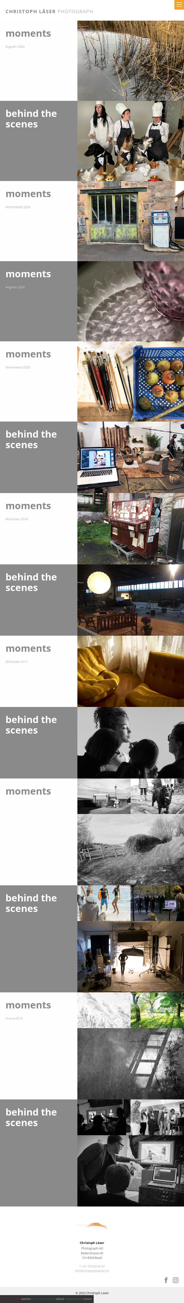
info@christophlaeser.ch (92, 1271)
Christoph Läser (49, 11)
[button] (179, 5)
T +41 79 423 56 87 (92, 1266)
